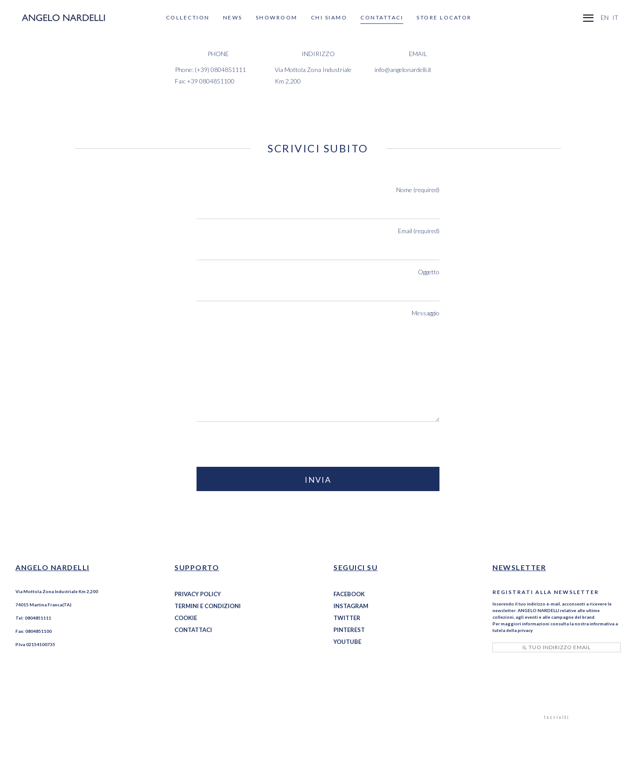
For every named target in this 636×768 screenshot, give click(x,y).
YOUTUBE (347, 641)
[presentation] (264, 445)
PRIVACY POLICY (197, 594)
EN (605, 17)
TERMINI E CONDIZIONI (207, 605)
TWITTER (346, 617)
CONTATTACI (193, 629)
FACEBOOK (349, 594)
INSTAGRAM (350, 605)
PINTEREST (349, 629)
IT (615, 17)
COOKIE (185, 617)
